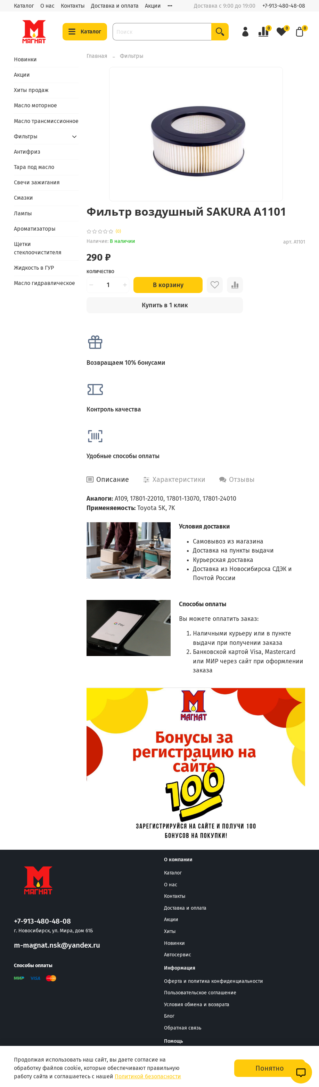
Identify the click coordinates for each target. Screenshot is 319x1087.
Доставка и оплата (115, 5)
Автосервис (177, 955)
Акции (153, 5)
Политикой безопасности (148, 1076)
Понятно (269, 1068)
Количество (100, 271)
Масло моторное (35, 105)
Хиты (170, 931)
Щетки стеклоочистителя (38, 248)
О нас (47, 5)
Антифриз (27, 151)
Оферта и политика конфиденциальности (213, 981)
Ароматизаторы (35, 228)
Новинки (25, 59)
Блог (169, 1016)
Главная (97, 56)
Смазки (23, 197)
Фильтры (132, 56)
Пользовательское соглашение (200, 993)
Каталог (24, 5)
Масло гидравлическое (44, 283)
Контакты (73, 5)
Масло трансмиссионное (46, 121)
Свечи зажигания (37, 182)
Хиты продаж (31, 90)
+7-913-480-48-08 (283, 5)
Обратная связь (182, 1028)
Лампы (23, 213)
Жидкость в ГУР (34, 267)
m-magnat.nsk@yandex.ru (57, 945)
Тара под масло (34, 167)
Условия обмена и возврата (196, 1005)
